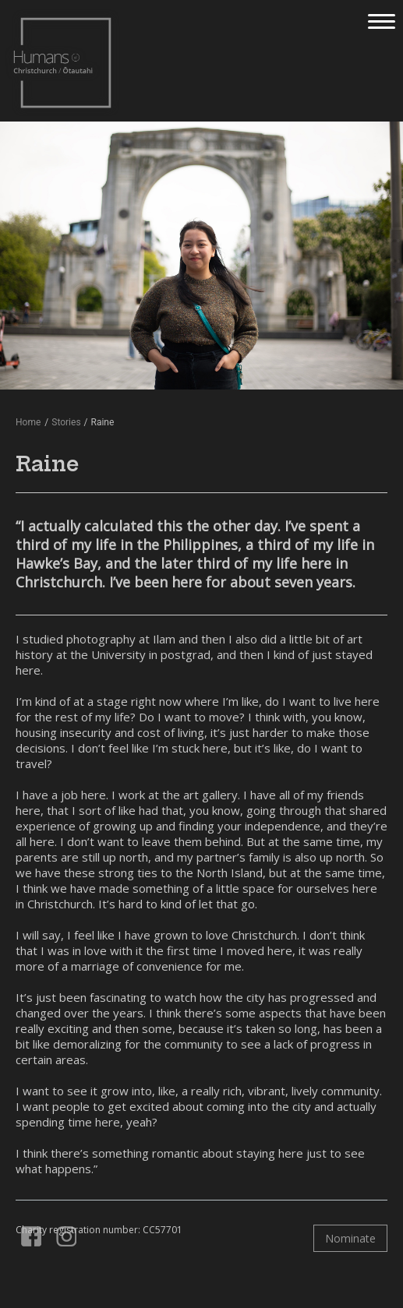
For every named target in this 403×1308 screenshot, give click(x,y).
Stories (65, 422)
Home (28, 422)
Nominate (350, 1238)
